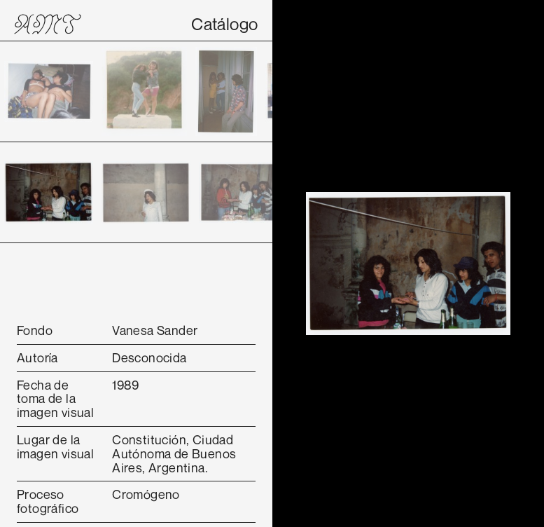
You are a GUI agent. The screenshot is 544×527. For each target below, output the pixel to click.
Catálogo (224, 24)
